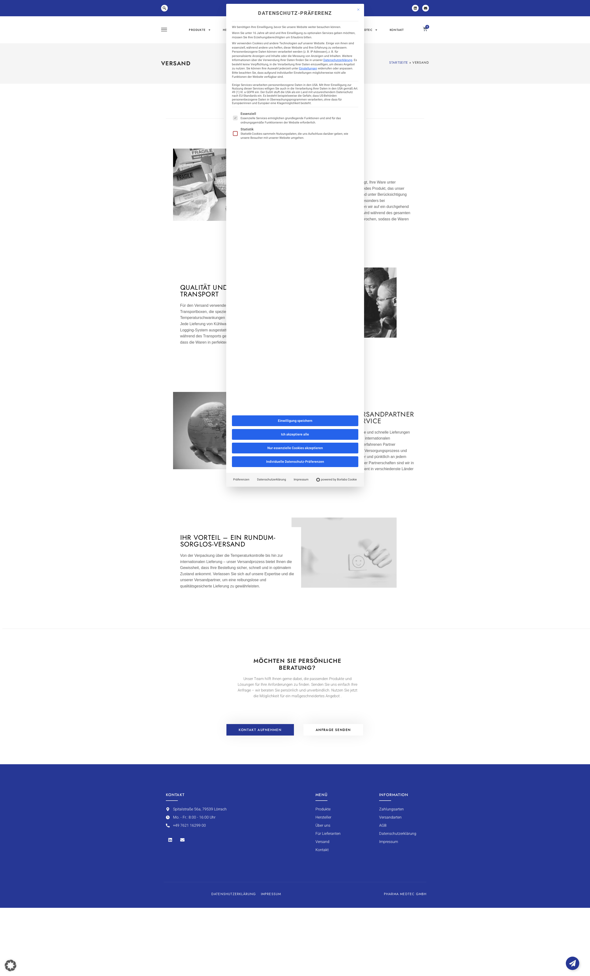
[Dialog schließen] (358, 9)
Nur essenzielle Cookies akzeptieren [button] (295, 448)
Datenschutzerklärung (337, 60)
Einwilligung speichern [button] (295, 420)
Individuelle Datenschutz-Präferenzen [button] (295, 461)
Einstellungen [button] (308, 68)
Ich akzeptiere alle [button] (295, 434)
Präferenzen (241, 479)
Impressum (301, 479)
